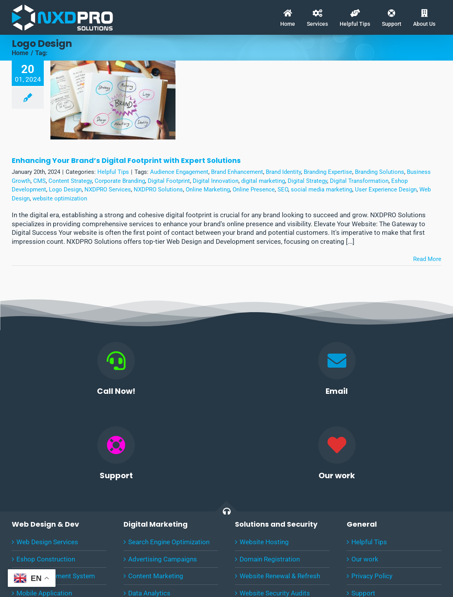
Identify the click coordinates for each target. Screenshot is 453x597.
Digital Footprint (169, 180)
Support (363, 593)
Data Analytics (149, 593)
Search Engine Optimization (168, 542)
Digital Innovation (215, 180)
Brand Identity (283, 171)
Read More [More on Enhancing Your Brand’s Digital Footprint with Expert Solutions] (427, 259)
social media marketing (321, 189)
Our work (364, 559)
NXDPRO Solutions (158, 189)
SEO (283, 189)
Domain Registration (270, 559)
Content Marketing (155, 576)
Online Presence (254, 189)
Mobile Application (44, 593)
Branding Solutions (379, 171)
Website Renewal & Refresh (280, 576)
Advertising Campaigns (162, 559)
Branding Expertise (328, 171)
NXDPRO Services (107, 189)
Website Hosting (264, 542)
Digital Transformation (359, 180)
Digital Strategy (307, 180)
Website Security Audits (275, 593)
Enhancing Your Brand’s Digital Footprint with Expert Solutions (126, 160)
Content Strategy (70, 180)
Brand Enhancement (237, 171)
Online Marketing (208, 189)
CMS (39, 180)
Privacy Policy (371, 576)
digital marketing (263, 180)
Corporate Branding (120, 180)
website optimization (59, 198)
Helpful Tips (113, 171)
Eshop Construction (45, 559)
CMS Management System (55, 576)
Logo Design (65, 189)
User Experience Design (386, 189)
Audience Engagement (179, 171)
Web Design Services (47, 542)
